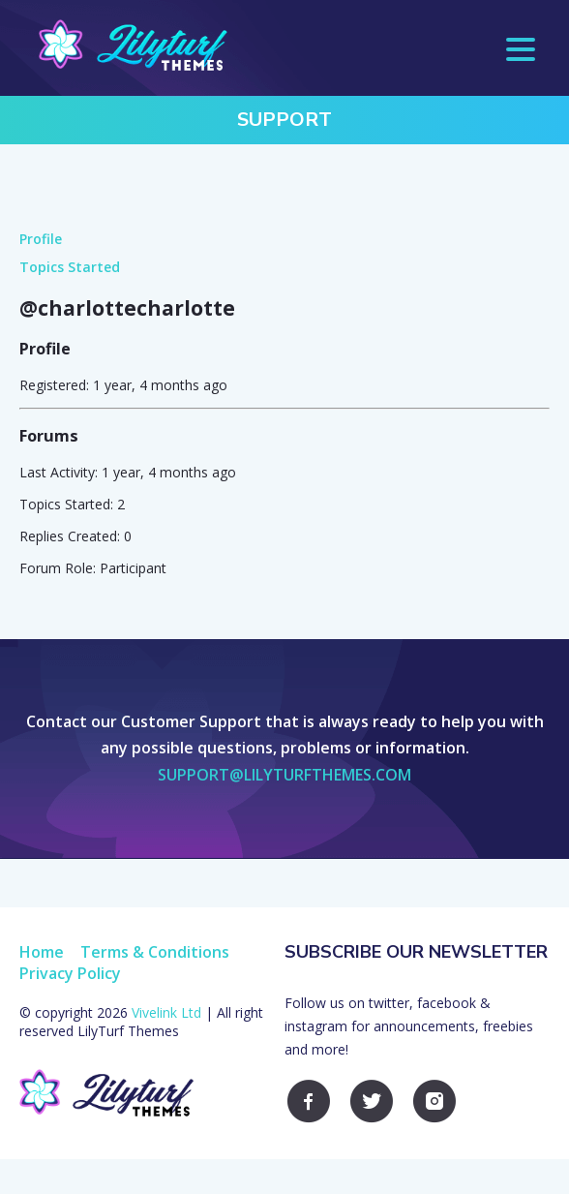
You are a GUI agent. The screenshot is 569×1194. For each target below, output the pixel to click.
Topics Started (69, 267)
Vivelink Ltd (166, 1012)
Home (41, 952)
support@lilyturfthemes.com (284, 774)
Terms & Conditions (154, 952)
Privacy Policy (70, 973)
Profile (40, 239)
